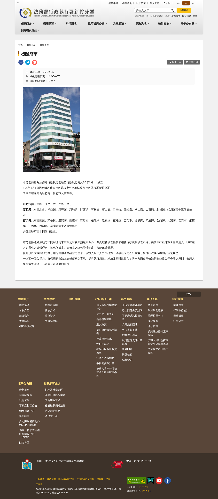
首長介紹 (24, 310)
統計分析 (178, 320)
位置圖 (39, 483)
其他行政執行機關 (55, 394)
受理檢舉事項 (155, 315)
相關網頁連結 (29, 30)
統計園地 (163, 23)
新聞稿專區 (25, 394)
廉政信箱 (153, 326)
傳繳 (167, 16)
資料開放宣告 (103, 479)
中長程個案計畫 (105, 363)
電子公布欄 (187, 23)
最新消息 (24, 389)
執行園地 (71, 23)
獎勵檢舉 (24, 415)
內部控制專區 (104, 319)
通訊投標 (139, 16)
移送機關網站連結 (55, 405)
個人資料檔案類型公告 (106, 306)
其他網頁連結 (52, 400)
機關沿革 (44, 45)
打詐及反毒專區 (54, 389)
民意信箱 (141, 3)
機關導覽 (48, 23)
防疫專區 (24, 442)
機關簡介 (26, 23)
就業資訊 (127, 359)
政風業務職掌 (155, 310)
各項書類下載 (129, 329)
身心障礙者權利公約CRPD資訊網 (29, 423)
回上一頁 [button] (176, 62)
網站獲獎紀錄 (27, 326)
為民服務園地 (129, 324)
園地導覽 (178, 305)
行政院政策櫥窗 (105, 357)
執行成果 (24, 400)
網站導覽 (113, 3)
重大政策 (101, 324)
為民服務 (118, 23)
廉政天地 (141, 23)
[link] (21, 63)
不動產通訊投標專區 (132, 317)
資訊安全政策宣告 (85, 479)
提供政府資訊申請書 (106, 331)
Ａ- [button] (178, 3)
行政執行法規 (104, 338)
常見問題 (154, 3)
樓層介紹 (50, 310)
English (167, 3)
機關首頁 (127, 3)
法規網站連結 (52, 410)
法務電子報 (51, 415)
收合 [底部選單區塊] (188, 294)
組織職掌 (24, 315)
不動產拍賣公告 (28, 405)
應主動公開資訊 (105, 313)
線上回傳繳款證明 (154, 16)
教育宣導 (153, 305)
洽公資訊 (50, 315)
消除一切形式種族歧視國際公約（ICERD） (29, 434)
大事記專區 (51, 320)
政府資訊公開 (96, 23)
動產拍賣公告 (27, 410)
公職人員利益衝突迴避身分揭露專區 (158, 342)
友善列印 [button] (193, 62)
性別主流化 (102, 343)
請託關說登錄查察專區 (158, 333)
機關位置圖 (51, 305)
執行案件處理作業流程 (132, 342)
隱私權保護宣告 (66, 479)
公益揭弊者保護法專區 (158, 351)
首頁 (20, 45)
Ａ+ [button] (194, 3)
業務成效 (178, 315)
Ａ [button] (186, 3)
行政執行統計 (181, 310)
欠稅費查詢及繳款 (132, 305)
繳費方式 (176, 16)
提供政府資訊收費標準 (106, 351)
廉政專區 (153, 320)
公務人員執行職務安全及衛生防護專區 (106, 372)
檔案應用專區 (129, 334)
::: (18, 2)
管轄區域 (24, 320)
